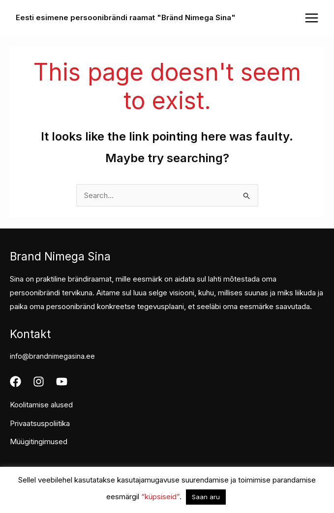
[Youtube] (61, 381)
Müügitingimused (38, 441)
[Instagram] (38, 381)
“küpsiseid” (160, 496)
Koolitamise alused (41, 404)
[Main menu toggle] (311, 17)
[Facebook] (15, 381)
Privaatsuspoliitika (40, 423)
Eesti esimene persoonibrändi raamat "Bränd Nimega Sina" (126, 17)
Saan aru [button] (206, 497)
